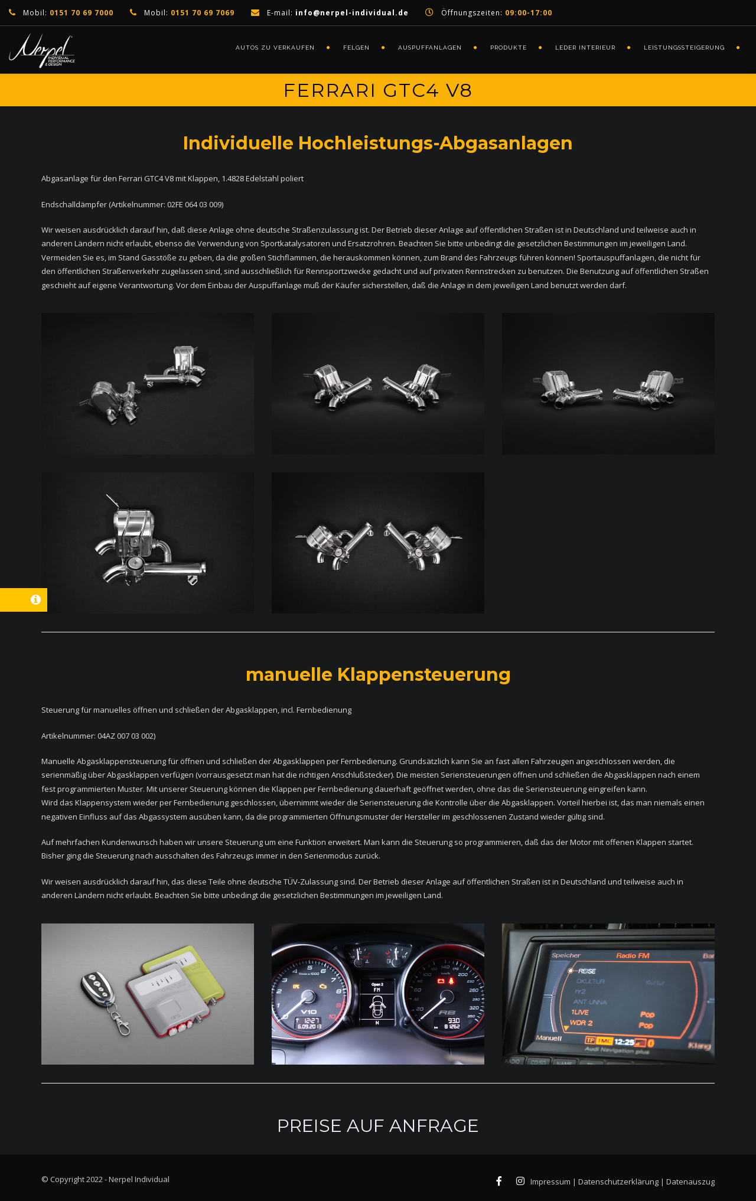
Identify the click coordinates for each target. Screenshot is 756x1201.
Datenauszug (690, 1181)
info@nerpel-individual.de (352, 13)
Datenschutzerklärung (618, 1181)
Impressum (550, 1181)
